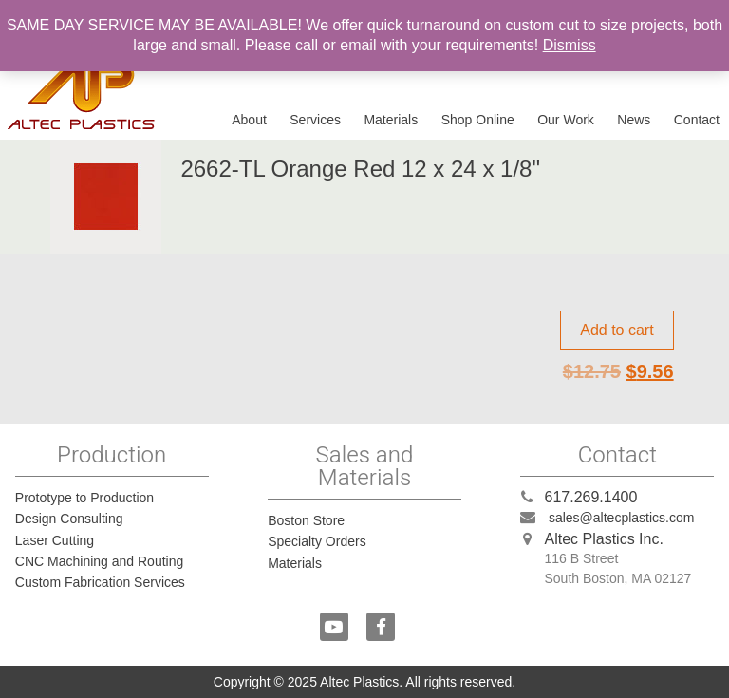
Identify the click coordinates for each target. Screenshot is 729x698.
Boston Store (306, 520)
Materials (391, 119)
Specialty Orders (316, 541)
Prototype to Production (84, 497)
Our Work (565, 119)
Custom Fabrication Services (100, 582)
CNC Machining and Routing (99, 561)
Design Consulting (69, 518)
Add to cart (616, 330)
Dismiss (569, 45)
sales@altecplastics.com (622, 517)
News (633, 119)
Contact (697, 119)
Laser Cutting (54, 540)
